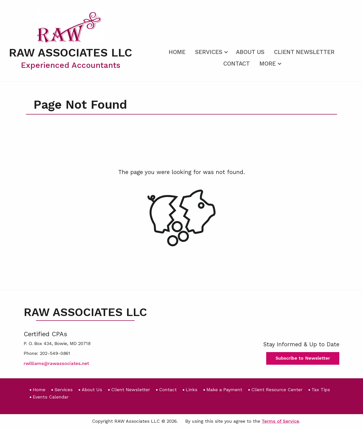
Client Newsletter (304, 52)
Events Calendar (51, 397)
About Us (250, 52)
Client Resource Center (276, 389)
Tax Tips (321, 389)
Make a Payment (224, 389)
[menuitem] (177, 51)
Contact (236, 63)
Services (208, 52)
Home (177, 52)
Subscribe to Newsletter (303, 358)
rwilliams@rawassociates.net (56, 363)
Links (191, 389)
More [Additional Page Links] (267, 63)
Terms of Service (280, 421)
